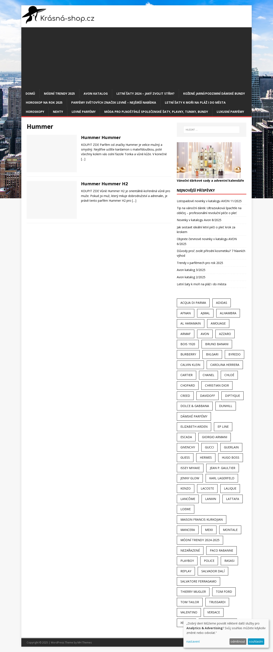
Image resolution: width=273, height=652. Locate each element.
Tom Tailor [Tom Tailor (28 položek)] (189, 602)
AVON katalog (96, 93)
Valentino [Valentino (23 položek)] (188, 612)
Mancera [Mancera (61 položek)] (187, 530)
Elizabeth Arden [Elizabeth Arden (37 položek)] (194, 427)
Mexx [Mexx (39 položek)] (209, 530)
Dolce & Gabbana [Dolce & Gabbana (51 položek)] (194, 406)
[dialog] (226, 633)
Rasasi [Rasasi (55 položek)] (229, 561)
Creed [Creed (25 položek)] (185, 396)
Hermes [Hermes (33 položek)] (206, 457)
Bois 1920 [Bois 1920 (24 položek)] (187, 344)
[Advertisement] (136, 57)
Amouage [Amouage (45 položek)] (218, 323)
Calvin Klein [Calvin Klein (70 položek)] (190, 365)
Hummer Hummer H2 (104, 184)
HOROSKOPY (35, 112)
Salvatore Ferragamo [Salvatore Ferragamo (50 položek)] (198, 581)
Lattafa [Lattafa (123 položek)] (232, 499)
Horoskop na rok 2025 (44, 102)
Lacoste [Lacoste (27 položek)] (207, 488)
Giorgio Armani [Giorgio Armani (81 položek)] (214, 437)
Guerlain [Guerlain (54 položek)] (231, 447)
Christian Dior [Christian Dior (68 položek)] (217, 385)
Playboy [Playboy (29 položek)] (187, 561)
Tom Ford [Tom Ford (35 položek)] (224, 592)
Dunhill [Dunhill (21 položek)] (225, 406)
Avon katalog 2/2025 (191, 277)
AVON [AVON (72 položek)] (205, 334)
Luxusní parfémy (230, 112)
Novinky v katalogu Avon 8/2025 (199, 220)
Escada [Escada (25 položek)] (186, 437)
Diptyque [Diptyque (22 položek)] (232, 396)
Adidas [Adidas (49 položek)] (221, 303)
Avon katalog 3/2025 (191, 270)
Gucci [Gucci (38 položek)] (209, 447)
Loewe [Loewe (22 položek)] (185, 509)
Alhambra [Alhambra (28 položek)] (228, 313)
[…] (83, 159)
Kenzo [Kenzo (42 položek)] (185, 488)
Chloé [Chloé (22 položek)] (229, 375)
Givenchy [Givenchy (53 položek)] (187, 447)
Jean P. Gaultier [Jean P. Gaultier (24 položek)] (222, 468)
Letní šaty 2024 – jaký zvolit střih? (145, 93)
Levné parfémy (84, 112)
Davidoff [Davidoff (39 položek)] (207, 396)
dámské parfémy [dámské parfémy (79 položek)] (193, 416)
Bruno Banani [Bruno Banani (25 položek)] (216, 344)
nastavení (193, 641)
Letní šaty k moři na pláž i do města (195, 102)
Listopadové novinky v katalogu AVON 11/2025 (209, 201)
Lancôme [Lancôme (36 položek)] (187, 499)
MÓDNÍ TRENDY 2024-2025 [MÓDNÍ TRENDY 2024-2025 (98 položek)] (199, 540)
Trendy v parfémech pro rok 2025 (200, 263)
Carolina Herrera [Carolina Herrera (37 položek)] (224, 365)
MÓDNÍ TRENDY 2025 (59, 93)
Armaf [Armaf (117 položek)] (185, 334)
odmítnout (238, 641)
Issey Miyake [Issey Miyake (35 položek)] (190, 468)
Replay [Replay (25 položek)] (185, 571)
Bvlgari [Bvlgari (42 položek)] (212, 354)
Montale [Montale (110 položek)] (230, 530)
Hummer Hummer (101, 137)
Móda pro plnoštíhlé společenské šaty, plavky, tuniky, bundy (156, 112)
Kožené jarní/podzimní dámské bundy (214, 93)
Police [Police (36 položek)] (209, 561)
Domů (30, 93)
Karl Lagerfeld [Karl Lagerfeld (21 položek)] (221, 478)
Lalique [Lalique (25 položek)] (230, 488)
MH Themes (84, 642)
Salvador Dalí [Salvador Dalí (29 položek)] (213, 571)
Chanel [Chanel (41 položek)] (208, 375)
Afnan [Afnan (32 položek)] (185, 313)
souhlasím (256, 641)
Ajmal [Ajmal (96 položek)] (205, 313)
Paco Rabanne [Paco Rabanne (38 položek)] (221, 550)
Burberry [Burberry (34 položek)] (188, 354)
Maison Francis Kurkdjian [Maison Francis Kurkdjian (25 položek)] (201, 519)
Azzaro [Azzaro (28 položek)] (225, 334)
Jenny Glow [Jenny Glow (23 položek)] (189, 478)
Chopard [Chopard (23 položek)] (187, 385)
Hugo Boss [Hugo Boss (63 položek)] (230, 457)
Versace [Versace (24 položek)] (213, 612)
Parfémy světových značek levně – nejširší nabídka (113, 102)
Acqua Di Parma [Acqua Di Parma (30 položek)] (193, 303)
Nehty (58, 112)
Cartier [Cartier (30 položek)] (186, 375)
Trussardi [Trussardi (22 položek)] (217, 602)
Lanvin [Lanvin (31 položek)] (210, 499)
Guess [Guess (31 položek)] (185, 457)
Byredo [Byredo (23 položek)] (234, 354)
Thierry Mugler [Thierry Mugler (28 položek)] (193, 592)
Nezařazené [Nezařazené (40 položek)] (190, 550)
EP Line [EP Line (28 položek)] (223, 427)
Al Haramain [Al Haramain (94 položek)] (190, 323)
